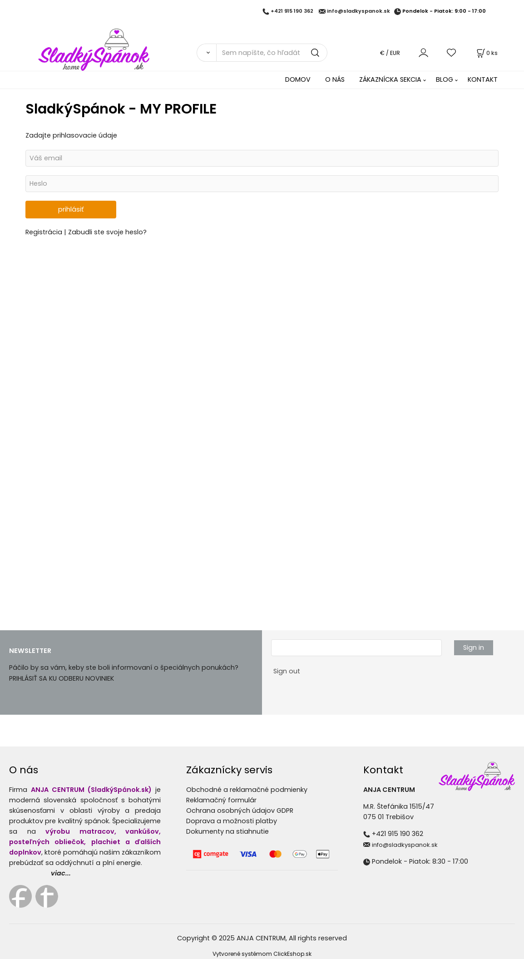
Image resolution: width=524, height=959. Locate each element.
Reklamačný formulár (221, 800)
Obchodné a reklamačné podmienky (246, 789)
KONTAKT (483, 79)
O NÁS (335, 79)
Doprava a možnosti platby (231, 821)
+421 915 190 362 (292, 11)
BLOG (444, 79)
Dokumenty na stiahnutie (227, 831)
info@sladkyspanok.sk (358, 11)
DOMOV (298, 79)
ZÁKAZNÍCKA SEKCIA (390, 79)
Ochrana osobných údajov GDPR (239, 810)
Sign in (473, 647)
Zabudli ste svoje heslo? (107, 232)
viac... (61, 873)
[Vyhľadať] (206, 53)
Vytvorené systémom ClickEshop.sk (262, 954)
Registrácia (44, 232)
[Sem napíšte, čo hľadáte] (271, 53)
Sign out (286, 671)
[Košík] (486, 53)
